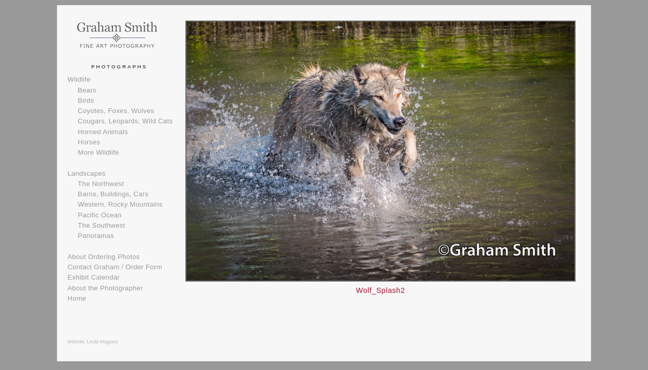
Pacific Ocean (100, 215)
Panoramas (96, 235)
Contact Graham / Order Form (114, 267)
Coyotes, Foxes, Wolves (116, 111)
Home (76, 298)
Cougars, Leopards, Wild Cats (125, 121)
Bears (87, 90)
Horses (89, 142)
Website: (77, 341)
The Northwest (101, 184)
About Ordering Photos (103, 257)
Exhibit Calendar (93, 277)
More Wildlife (98, 152)
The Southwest (101, 225)
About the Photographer (105, 288)
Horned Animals (103, 132)
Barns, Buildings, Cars (113, 194)
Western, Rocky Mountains (120, 204)
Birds (86, 100)
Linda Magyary (102, 341)
